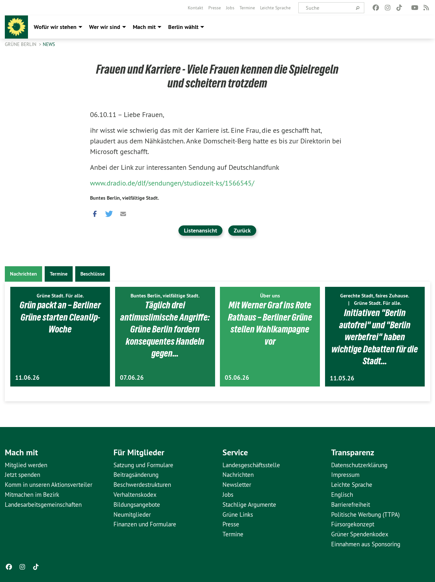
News (49, 44)
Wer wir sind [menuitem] (104, 27)
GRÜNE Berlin (21, 44)
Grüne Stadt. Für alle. (60, 295)
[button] (95, 212)
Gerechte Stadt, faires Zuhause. (374, 295)
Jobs (230, 8)
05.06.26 (237, 378)
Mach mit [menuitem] (144, 27)
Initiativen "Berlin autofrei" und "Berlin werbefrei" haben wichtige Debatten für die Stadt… (375, 337)
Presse (214, 8)
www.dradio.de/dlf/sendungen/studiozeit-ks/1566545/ (172, 182)
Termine (247, 8)
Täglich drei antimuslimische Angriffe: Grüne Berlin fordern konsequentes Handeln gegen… (165, 329)
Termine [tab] (59, 273)
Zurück (242, 230)
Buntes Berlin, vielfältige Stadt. (124, 198)
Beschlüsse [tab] (92, 273)
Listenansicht (200, 230)
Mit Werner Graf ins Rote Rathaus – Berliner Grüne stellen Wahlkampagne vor (270, 323)
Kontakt (195, 8)
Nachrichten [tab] (23, 273)
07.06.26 (132, 378)
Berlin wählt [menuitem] (183, 27)
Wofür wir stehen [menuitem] (55, 27)
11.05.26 (342, 378)
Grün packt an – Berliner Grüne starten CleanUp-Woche (60, 317)
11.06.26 (27, 378)
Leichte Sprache (275, 8)
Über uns (270, 295)
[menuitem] (195, 7)
